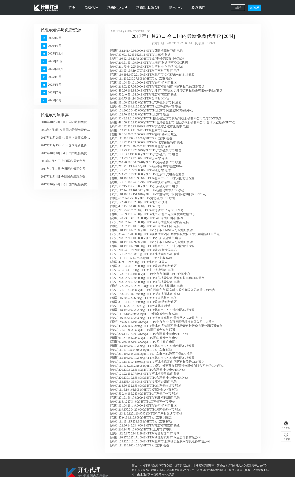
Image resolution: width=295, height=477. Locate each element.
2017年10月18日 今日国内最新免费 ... (65, 153)
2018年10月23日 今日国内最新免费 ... (65, 122)
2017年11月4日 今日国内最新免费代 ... (65, 176)
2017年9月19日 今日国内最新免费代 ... (65, 168)
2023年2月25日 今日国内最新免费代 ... (65, 161)
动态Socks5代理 (148, 7)
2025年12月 (52, 53)
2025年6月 (51, 100)
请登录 (238, 7)
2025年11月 (52, 61)
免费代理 (91, 7)
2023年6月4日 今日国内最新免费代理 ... (65, 129)
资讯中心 (175, 7)
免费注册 (254, 7)
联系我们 (198, 7)
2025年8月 (51, 85)
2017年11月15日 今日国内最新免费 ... (65, 145)
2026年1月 (51, 46)
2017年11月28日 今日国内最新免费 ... (65, 137)
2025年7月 (51, 92)
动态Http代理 (117, 7)
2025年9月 (51, 77)
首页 (72, 7)
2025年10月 (52, 69)
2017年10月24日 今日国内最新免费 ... (65, 184)
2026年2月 (51, 38)
